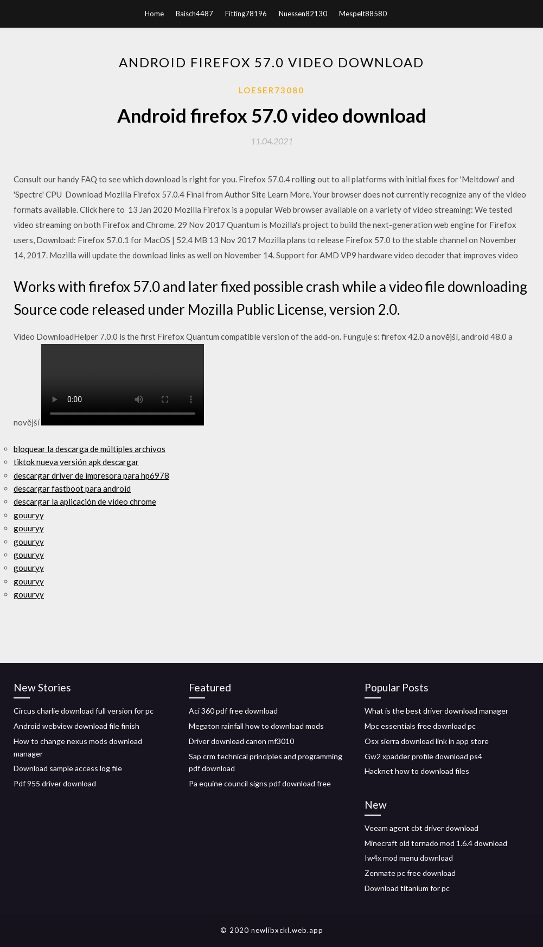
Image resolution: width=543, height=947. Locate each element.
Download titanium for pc (407, 888)
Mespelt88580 (363, 13)
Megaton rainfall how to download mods (256, 725)
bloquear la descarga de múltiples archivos (89, 449)
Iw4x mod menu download (409, 857)
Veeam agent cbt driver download (421, 827)
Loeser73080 (271, 90)
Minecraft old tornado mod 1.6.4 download (436, 843)
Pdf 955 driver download (55, 783)
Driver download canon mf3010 (241, 741)
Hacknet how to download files (417, 771)
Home (154, 13)
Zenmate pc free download (410, 873)
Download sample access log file (68, 768)
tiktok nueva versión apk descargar (76, 462)
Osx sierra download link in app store (427, 741)
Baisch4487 (194, 13)
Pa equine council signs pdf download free (260, 783)
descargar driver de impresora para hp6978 (91, 475)
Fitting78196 (246, 13)
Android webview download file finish (76, 725)
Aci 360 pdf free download (233, 710)
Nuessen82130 (303, 13)
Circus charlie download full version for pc (84, 710)
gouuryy (29, 515)
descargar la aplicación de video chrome (85, 501)
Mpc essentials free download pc (420, 725)
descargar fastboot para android (72, 488)
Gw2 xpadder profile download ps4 (423, 756)
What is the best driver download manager (436, 710)
